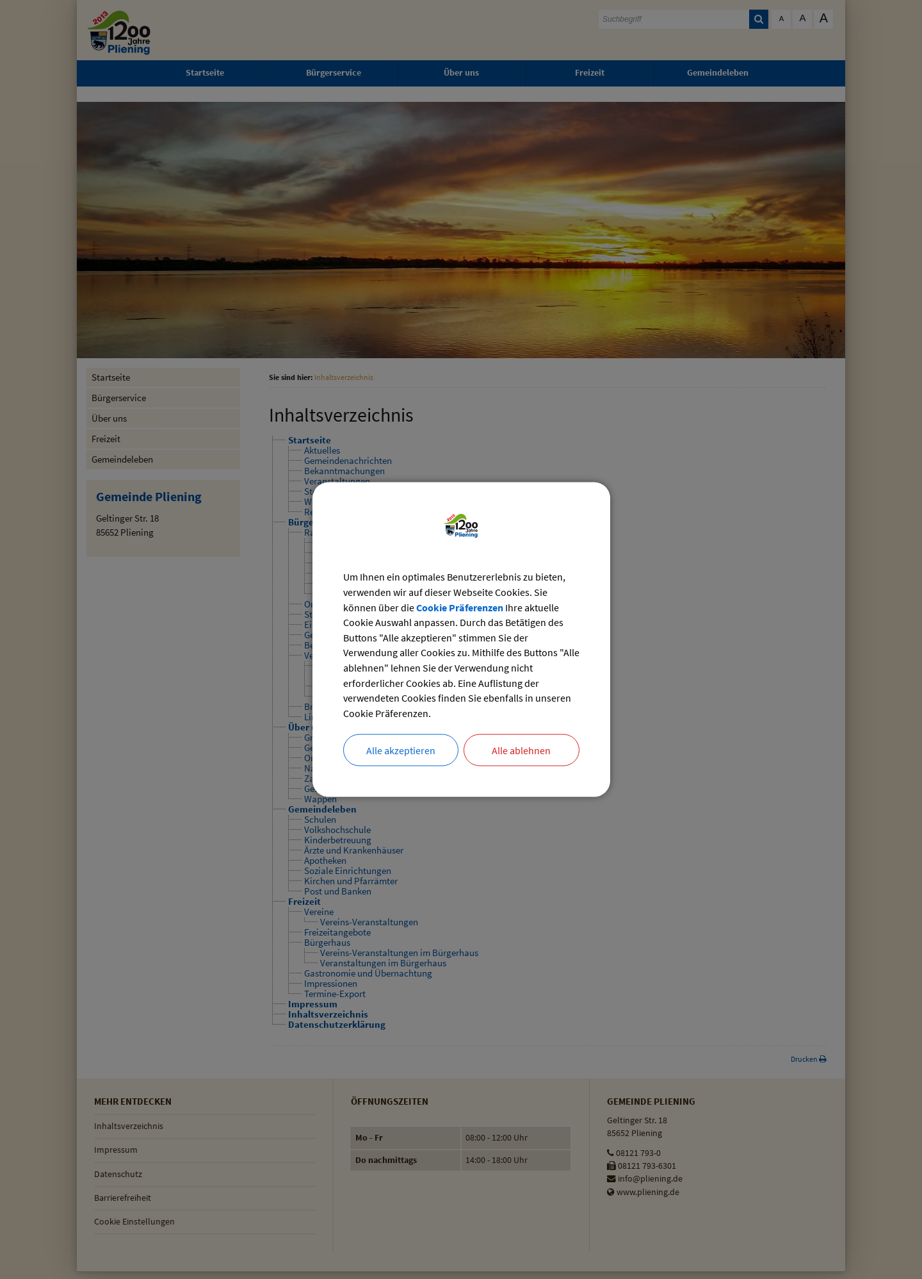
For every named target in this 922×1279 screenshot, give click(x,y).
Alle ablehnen (521, 751)
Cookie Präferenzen (459, 606)
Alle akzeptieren (400, 751)
